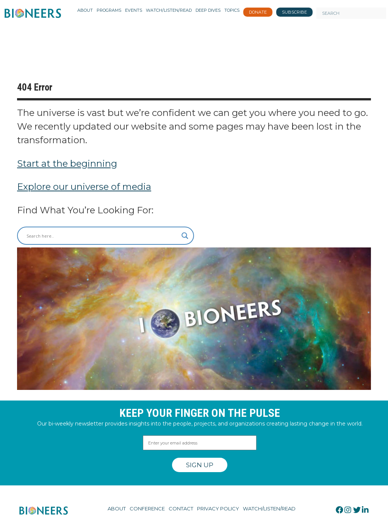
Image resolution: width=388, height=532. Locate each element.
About (117, 508)
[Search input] (102, 235)
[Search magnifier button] (185, 235)
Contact (181, 508)
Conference (147, 508)
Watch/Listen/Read (269, 508)
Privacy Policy (218, 508)
